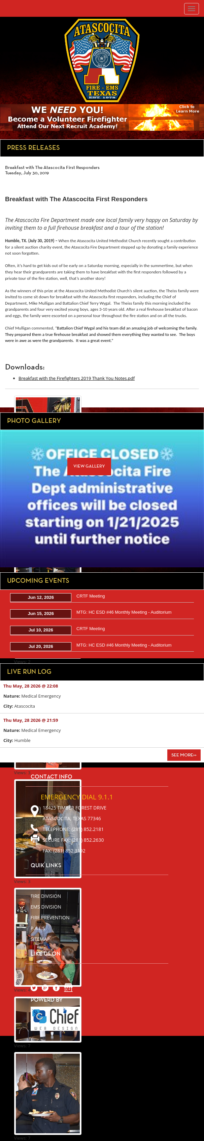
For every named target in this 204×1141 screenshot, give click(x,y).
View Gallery (89, 466)
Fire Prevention (50, 917)
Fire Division (46, 896)
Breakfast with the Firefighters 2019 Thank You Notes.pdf (77, 378)
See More (184, 755)
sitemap (40, 939)
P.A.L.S (38, 928)
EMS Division (46, 907)
